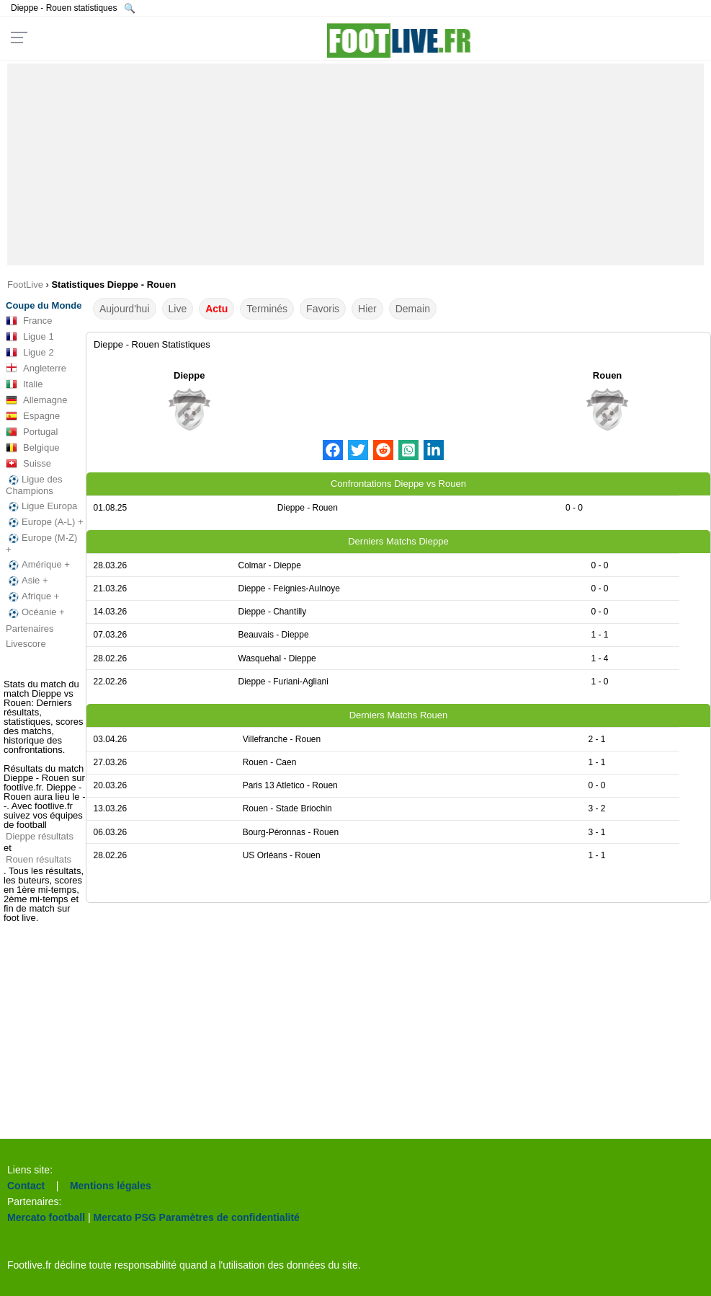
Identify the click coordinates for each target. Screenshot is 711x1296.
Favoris (322, 308)
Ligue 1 (30, 337)
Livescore (26, 643)
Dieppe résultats (39, 836)
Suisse (28, 464)
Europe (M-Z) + (41, 543)
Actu (216, 308)
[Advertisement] (355, 164)
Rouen (607, 375)
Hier (367, 308)
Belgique (33, 448)
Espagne (33, 416)
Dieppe (189, 375)
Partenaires (29, 628)
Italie (24, 384)
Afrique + (32, 596)
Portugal (32, 432)
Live (178, 308)
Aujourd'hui (124, 308)
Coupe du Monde (43, 305)
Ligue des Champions (34, 485)
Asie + (27, 580)
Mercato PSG (125, 1217)
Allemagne (36, 400)
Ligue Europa (41, 506)
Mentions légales (110, 1185)
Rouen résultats (38, 859)
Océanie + (35, 612)
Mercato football (46, 1217)
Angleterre (36, 368)
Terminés (266, 308)
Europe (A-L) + (45, 522)
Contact (26, 1185)
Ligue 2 (30, 352)
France (29, 321)
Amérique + (38, 564)
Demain (412, 308)
